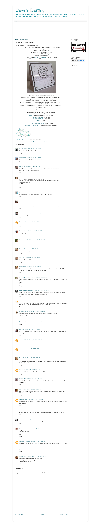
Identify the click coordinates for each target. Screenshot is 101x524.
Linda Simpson (23, 277)
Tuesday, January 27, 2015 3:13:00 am (36, 419)
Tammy (21, 266)
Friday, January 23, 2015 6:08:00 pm (31, 201)
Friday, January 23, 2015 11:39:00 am (32, 177)
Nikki (20, 166)
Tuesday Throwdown (38, 117)
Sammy (21, 148)
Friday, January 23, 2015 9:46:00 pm (38, 239)
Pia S (20, 329)
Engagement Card (37, 141)
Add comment (19, 468)
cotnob (21, 177)
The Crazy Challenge (38, 118)
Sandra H (21, 213)
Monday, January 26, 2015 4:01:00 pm (32, 389)
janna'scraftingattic (24, 239)
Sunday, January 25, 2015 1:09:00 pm (31, 329)
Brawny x (21, 221)
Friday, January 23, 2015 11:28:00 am (31, 166)
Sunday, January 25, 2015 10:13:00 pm (32, 348)
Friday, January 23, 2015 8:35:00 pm (33, 221)
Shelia (20, 389)
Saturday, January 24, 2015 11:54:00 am (37, 277)
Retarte (31, 115)
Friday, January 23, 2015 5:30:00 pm (35, 192)
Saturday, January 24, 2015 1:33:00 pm (39, 290)
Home (16, 21)
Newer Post (19, 515)
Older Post (63, 515)
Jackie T (21, 248)
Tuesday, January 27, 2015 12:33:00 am (39, 410)
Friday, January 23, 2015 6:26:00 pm (33, 213)
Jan (20, 257)
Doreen (21, 157)
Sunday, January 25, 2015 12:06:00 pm (35, 311)
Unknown (21, 399)
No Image (45, 141)
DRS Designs (37, 113)
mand (20, 348)
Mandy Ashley (22, 230)
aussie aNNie (22, 311)
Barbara (21, 378)
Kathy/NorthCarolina (24, 290)
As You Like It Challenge (31, 125)
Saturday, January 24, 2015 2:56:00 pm (35, 301)
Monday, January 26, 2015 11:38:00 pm (34, 399)
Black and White (23, 141)
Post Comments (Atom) (27, 518)
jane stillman (22, 192)
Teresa (21, 357)
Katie (20, 201)
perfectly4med (23, 428)
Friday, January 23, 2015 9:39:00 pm (35, 230)
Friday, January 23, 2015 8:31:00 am (32, 148)
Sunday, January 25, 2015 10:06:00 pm (34, 339)
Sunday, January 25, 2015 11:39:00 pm (31, 369)
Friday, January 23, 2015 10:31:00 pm (33, 248)
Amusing (39, 120)
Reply (20, 153)
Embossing (30, 141)
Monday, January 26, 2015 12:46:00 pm (33, 378)
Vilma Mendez (22, 419)
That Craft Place (37, 122)
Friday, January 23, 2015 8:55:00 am (32, 157)
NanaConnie (22, 301)
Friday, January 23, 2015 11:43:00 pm (32, 266)
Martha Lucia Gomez (24, 410)
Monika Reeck (22, 456)
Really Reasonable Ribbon (37, 123)
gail (20, 369)
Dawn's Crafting (30, 10)
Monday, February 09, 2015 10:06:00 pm (36, 456)
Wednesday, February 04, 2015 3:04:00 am (35, 441)
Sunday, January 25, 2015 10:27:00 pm (32, 357)
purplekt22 (22, 339)
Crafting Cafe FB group (40, 57)
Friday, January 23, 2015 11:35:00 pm (31, 257)
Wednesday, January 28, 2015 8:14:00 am (37, 428)
